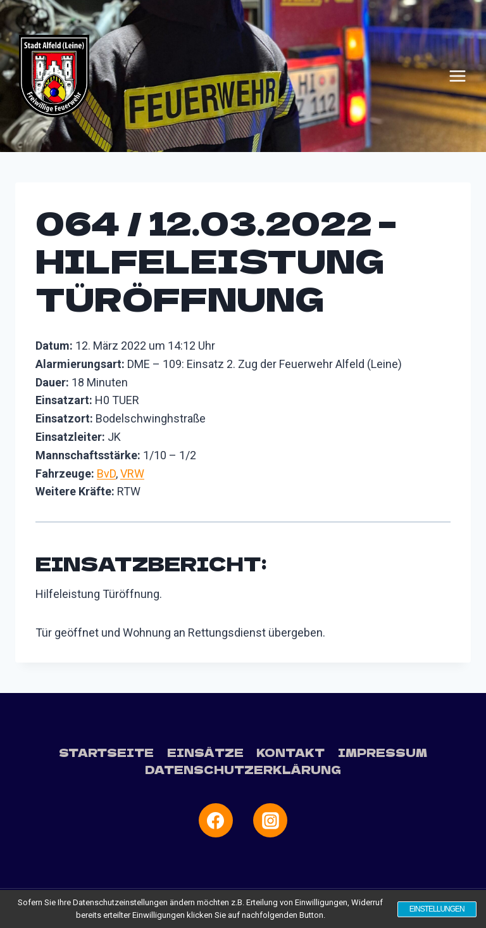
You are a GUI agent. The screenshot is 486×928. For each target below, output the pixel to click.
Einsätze (205, 752)
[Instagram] (270, 820)
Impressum (382, 752)
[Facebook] (216, 820)
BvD (106, 473)
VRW (132, 473)
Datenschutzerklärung (243, 769)
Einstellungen (435, 909)
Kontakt (290, 752)
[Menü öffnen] (457, 76)
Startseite (106, 752)
